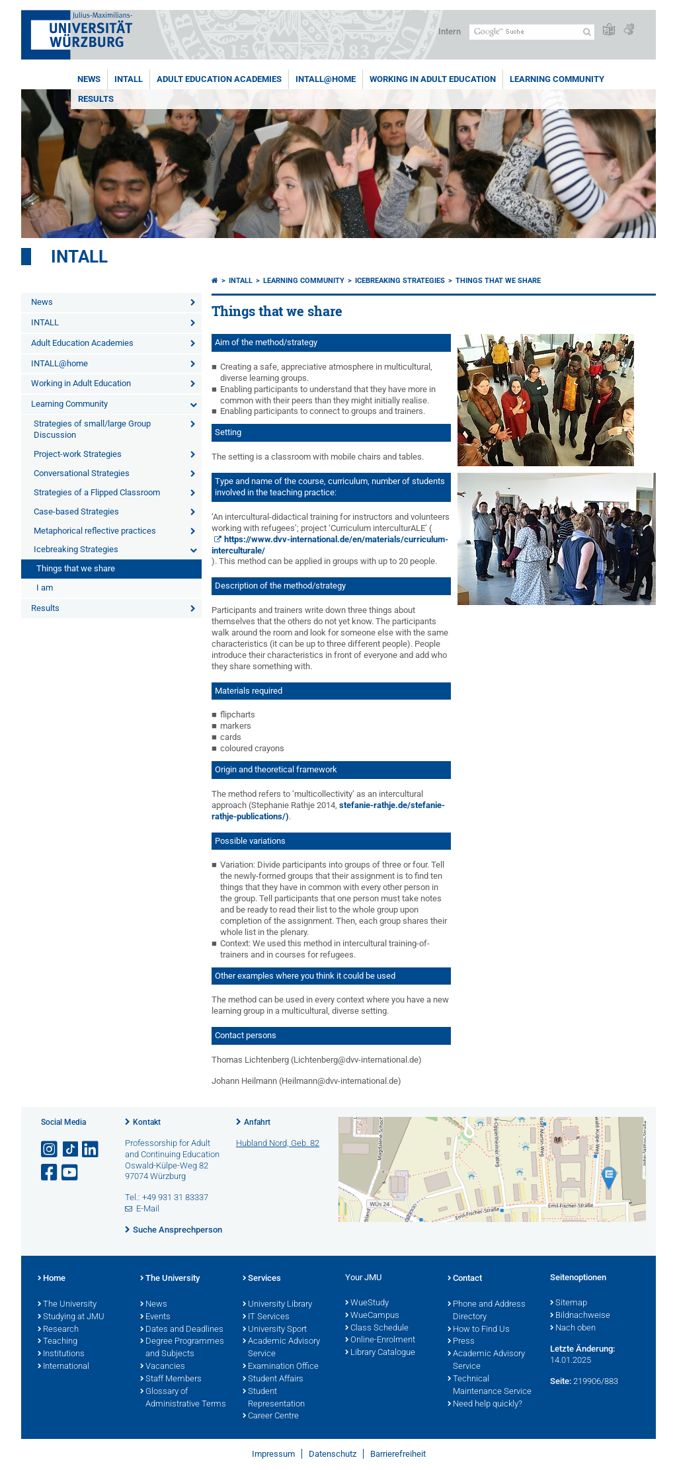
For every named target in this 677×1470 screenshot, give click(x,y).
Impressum (273, 1454)
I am (44, 587)
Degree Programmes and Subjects (182, 1348)
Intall (79, 256)
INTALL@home (326, 79)
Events (155, 1317)
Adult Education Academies (219, 79)
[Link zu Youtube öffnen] (70, 1172)
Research (58, 1330)
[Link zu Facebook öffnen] (50, 1172)
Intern (449, 31)
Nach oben (573, 1328)
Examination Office (281, 1367)
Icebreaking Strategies (76, 549)
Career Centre (271, 1416)
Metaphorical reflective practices (95, 531)
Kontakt (147, 1122)
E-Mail (147, 1208)
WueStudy (367, 1303)
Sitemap (568, 1303)
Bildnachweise (580, 1316)
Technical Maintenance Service (490, 1385)
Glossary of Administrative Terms (183, 1398)
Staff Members (171, 1379)
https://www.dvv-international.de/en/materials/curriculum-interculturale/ (330, 544)
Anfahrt (257, 1122)
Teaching (57, 1342)
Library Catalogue (380, 1353)
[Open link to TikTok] (70, 1149)
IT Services (266, 1317)
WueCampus (372, 1316)
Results (96, 99)
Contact (465, 1279)
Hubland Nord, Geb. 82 (277, 1143)
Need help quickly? (485, 1404)
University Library (277, 1305)
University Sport (275, 1330)
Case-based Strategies (76, 511)
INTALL (128, 79)
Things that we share (75, 568)
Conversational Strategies (82, 473)
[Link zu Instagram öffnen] (50, 1149)
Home (51, 1279)
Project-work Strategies (78, 454)
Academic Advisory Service (281, 1348)
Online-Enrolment (380, 1340)
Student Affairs (273, 1379)
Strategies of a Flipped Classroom (97, 492)
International (63, 1367)
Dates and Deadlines (181, 1330)
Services (262, 1279)
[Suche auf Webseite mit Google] (531, 32)
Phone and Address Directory (487, 1311)
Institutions (61, 1354)
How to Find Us (479, 1330)
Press (461, 1342)
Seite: (560, 1381)
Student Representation (274, 1398)
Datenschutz (332, 1454)
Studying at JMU (71, 1317)
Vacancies (162, 1367)
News (88, 79)
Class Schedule (377, 1328)
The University (67, 1305)
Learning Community (557, 79)
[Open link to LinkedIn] (91, 1149)
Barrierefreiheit (398, 1454)
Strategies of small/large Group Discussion (92, 429)
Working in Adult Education (433, 79)
